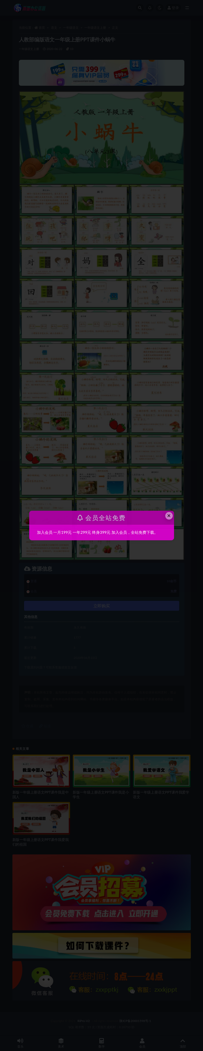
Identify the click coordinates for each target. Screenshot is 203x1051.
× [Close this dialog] (169, 515)
